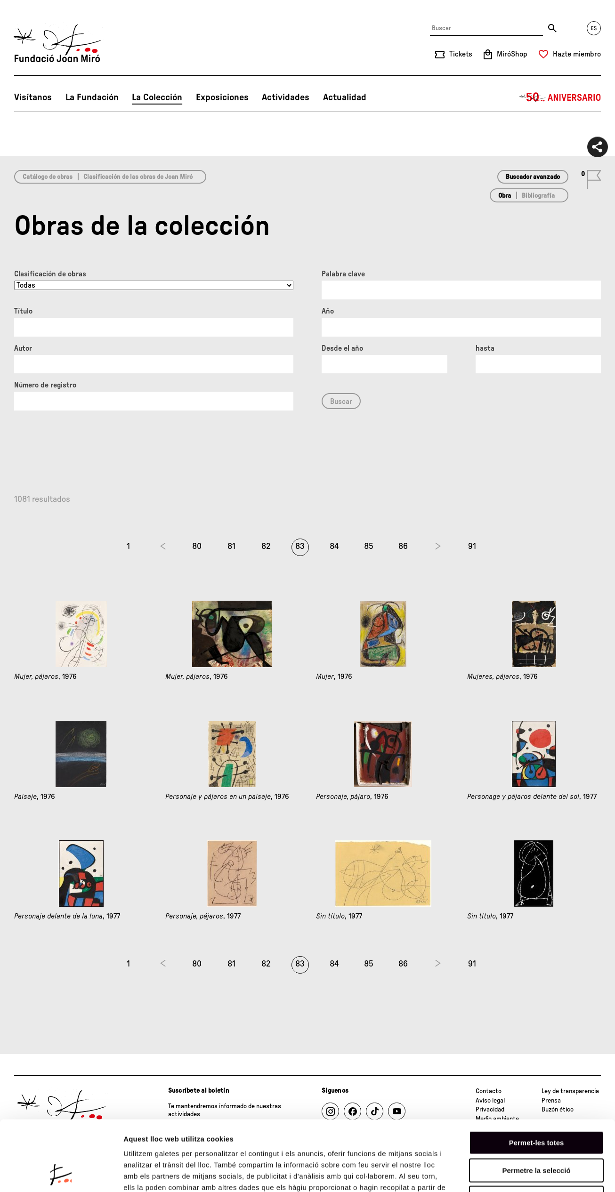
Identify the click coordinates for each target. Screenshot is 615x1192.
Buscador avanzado (533, 177)
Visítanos (33, 97)
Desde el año (342, 348)
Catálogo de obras (48, 177)
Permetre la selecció (536, 1105)
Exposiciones (222, 97)
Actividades (285, 97)
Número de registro (45, 385)
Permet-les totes (536, 1077)
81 (231, 546)
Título (23, 311)
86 (403, 546)
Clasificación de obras (50, 274)
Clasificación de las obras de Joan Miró (138, 177)
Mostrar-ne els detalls (542, 1173)
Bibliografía (538, 196)
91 (472, 546)
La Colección (157, 97)
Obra (504, 196)
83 (300, 546)
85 (368, 546)
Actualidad (344, 97)
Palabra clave (343, 274)
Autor (23, 348)
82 (265, 546)
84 (334, 546)
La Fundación (92, 97)
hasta (485, 348)
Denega (536, 1132)
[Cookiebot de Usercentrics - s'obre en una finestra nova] (61, 1174)
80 (197, 546)
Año (328, 311)
